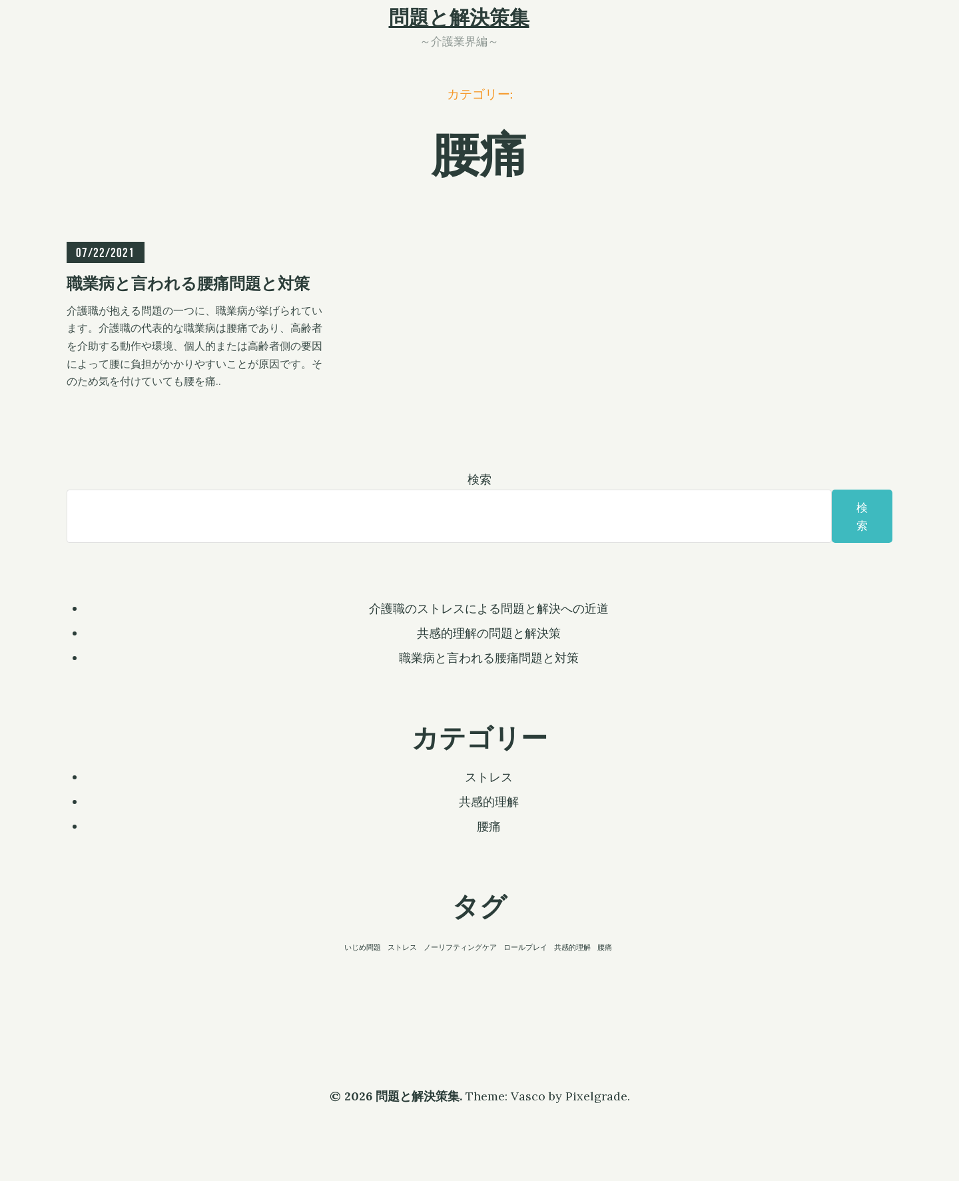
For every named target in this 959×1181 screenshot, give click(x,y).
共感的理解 (489, 801)
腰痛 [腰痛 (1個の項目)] (604, 947)
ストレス (489, 777)
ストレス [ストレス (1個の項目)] (402, 947)
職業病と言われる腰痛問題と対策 (489, 657)
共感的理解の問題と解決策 (489, 633)
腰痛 (489, 826)
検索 (479, 479)
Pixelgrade (596, 1096)
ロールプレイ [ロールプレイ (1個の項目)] (525, 947)
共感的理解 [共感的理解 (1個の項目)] (572, 947)
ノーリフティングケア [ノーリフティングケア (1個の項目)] (460, 947)
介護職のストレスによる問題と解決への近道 (489, 608)
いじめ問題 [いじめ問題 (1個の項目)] (362, 947)
